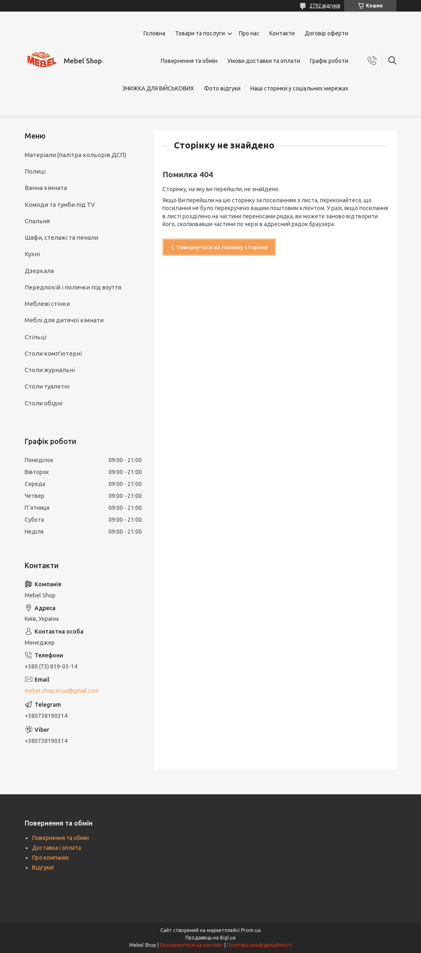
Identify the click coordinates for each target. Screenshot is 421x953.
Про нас (249, 33)
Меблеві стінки (47, 303)
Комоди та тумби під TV (60, 204)
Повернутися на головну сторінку (222, 247)
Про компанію (50, 857)
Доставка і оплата (56, 847)
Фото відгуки (222, 88)
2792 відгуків (325, 5)
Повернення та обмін (189, 61)
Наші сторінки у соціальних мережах (299, 88)
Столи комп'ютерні (53, 353)
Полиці (35, 171)
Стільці (35, 336)
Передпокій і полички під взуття (73, 287)
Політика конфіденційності (259, 945)
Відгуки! (43, 867)
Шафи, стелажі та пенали (61, 237)
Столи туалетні (47, 386)
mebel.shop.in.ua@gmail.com (62, 690)
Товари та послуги (200, 33)
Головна (154, 33)
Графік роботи (329, 61)
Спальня (37, 220)
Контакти (282, 33)
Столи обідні (43, 403)
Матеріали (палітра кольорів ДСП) (75, 154)
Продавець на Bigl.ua (210, 937)
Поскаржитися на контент (191, 945)
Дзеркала (39, 270)
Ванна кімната (46, 187)
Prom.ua (251, 930)
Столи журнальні (50, 369)
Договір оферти (326, 33)
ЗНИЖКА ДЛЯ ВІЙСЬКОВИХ (158, 88)
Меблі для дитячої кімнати (64, 320)
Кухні (32, 253)
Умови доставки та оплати (263, 61)
